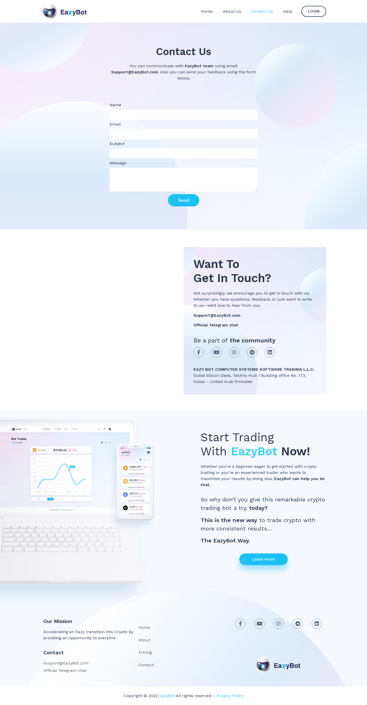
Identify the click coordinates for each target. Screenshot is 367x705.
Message (118, 163)
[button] (313, 11)
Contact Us (262, 11)
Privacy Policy (229, 695)
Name (115, 105)
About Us (232, 11)
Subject (117, 144)
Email (115, 124)
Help (287, 11)
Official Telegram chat (215, 325)
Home (207, 11)
